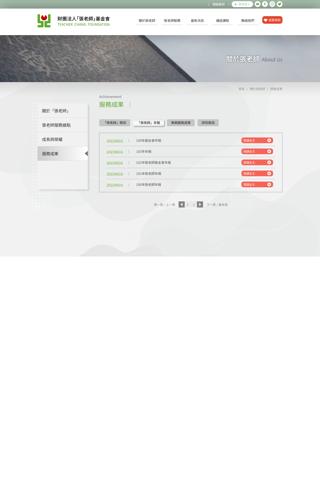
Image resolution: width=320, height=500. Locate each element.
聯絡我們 (247, 20)
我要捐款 (272, 20)
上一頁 (170, 204)
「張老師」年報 (148, 122)
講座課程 (222, 20)
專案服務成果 (181, 122)
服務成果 (276, 89)
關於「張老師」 (56, 111)
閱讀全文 (257, 140)
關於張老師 (147, 20)
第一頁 (158, 204)
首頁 (241, 89)
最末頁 (223, 204)
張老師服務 (172, 20)
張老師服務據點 (56, 125)
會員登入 (242, 4)
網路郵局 (219, 4)
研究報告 (208, 122)
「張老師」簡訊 (114, 122)
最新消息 (197, 20)
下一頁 (211, 204)
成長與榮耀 (52, 139)
